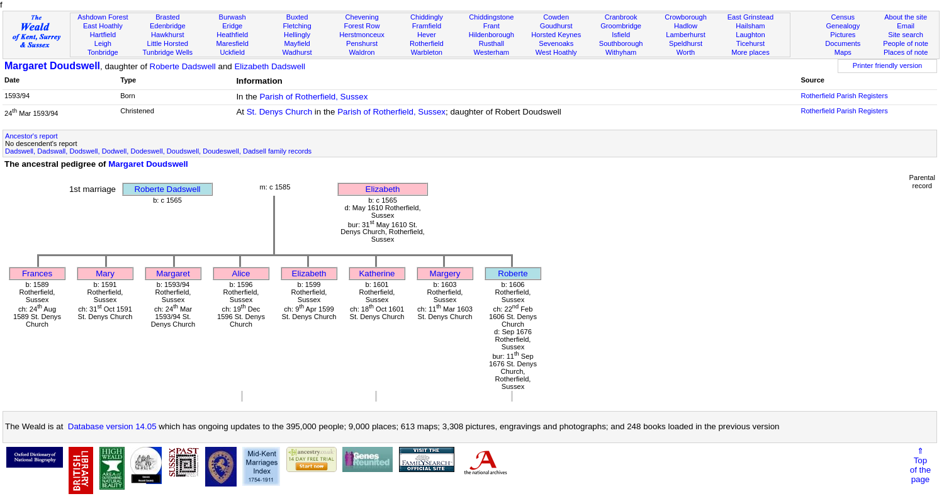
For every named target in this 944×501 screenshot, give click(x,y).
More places (750, 52)
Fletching (297, 26)
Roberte (512, 273)
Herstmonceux (362, 34)
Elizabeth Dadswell (269, 66)
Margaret (172, 273)
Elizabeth (383, 189)
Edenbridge (168, 26)
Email (905, 26)
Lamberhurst (685, 34)
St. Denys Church (279, 111)
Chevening (361, 17)
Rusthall (491, 43)
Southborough (621, 43)
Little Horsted (167, 43)
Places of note (906, 52)
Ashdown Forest (102, 17)
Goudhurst (556, 26)
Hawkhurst (167, 34)
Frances (37, 273)
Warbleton (426, 52)
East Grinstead (750, 17)
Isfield (621, 34)
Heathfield (232, 34)
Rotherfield (427, 43)
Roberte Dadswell (183, 66)
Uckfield (232, 52)
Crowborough (686, 17)
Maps (842, 52)
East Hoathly (103, 26)
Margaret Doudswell (52, 65)
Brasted (167, 17)
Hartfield (103, 34)
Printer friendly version (888, 65)
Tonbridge (102, 52)
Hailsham (750, 26)
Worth (686, 52)
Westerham (492, 52)
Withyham (620, 52)
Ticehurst (750, 43)
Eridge (232, 26)
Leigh (102, 43)
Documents (842, 43)
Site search (905, 34)
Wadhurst (297, 52)
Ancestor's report (31, 136)
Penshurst (362, 43)
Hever (426, 34)
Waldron (362, 52)
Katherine (377, 273)
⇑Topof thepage (920, 465)
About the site (905, 17)
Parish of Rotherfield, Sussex (313, 96)
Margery (445, 273)
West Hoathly (556, 52)
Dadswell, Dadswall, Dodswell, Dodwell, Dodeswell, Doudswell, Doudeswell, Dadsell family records (158, 151)
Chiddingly (426, 17)
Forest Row (362, 26)
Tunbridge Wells (167, 52)
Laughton (750, 34)
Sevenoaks (556, 43)
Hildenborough (491, 34)
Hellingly (297, 34)
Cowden (556, 17)
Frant (491, 26)
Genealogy (843, 26)
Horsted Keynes (556, 34)
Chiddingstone (491, 17)
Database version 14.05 (112, 426)
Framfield (426, 26)
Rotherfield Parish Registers (844, 95)
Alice (241, 273)
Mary (105, 273)
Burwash (232, 17)
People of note (905, 43)
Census (843, 17)
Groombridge (620, 26)
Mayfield (297, 43)
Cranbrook (621, 17)
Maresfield (232, 43)
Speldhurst (685, 43)
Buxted (297, 17)
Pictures (842, 34)
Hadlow (685, 26)
